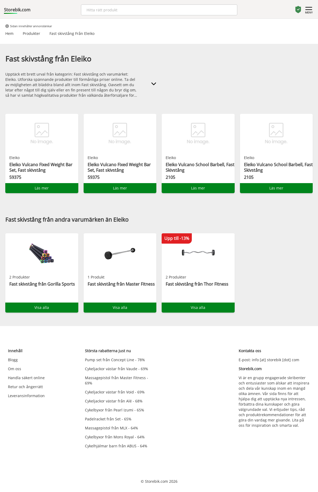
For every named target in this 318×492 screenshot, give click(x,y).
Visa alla (41, 307)
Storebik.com (17, 10)
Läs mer (42, 188)
